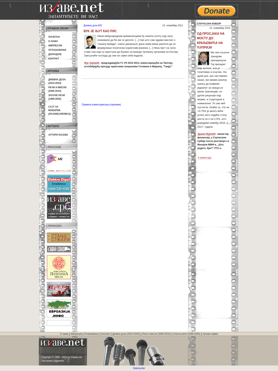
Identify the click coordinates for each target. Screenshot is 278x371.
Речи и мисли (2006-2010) (156, 334)
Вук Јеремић (91, 63)
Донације (55, 54)
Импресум (55, 45)
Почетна (54, 37)
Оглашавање (57, 50)
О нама (53, 41)
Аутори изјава (58, 134)
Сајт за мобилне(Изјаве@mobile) (59, 110)
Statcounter (139, 368)
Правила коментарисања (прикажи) (101, 104)
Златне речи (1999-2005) (186, 334)
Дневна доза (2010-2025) (126, 334)
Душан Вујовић (207, 134)
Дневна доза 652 (93, 25)
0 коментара (204, 157)
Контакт (53, 58)
